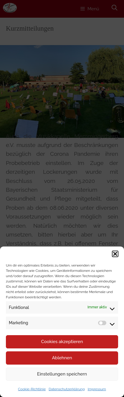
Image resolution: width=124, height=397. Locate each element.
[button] (115, 254)
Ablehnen (62, 357)
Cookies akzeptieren (62, 341)
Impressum (97, 389)
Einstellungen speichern (62, 374)
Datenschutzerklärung (67, 389)
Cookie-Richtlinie (32, 389)
